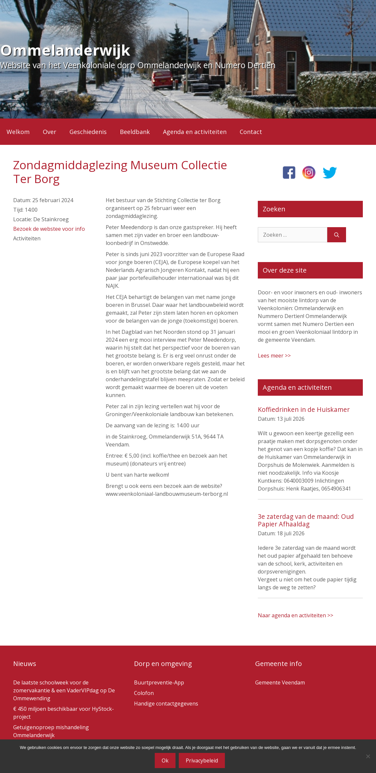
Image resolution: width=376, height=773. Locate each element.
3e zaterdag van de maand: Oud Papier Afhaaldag (306, 520)
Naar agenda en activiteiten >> (295, 615)
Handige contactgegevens (166, 703)
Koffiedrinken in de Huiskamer (304, 409)
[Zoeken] (336, 234)
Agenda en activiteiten (195, 132)
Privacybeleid (202, 760)
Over (49, 132)
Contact (251, 132)
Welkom (18, 132)
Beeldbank (135, 132)
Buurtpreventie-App (159, 682)
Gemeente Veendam (280, 682)
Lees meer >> (274, 355)
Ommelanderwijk (65, 50)
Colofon (144, 693)
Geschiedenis (88, 132)
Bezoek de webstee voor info (49, 228)
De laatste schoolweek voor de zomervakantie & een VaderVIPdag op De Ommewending (64, 690)
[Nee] (367, 756)
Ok (165, 760)
